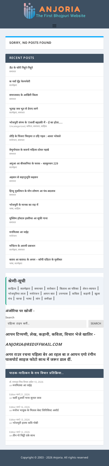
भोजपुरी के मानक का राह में (23, 205)
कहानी (87, 294)
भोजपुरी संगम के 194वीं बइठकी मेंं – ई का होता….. (36, 123)
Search (9, 318)
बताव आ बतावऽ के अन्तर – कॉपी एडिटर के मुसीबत (35, 260)
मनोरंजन (13, 140)
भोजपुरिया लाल (17, 294)
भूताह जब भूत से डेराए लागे (23, 109)
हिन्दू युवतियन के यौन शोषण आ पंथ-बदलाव (32, 191)
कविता (29, 126)
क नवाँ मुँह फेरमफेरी (19, 81)
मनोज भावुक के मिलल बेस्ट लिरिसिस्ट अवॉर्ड (36, 410)
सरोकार (51, 289)
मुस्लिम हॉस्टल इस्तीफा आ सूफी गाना (28, 218)
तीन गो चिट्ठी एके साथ (24, 436)
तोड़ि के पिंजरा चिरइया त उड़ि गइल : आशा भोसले (35, 136)
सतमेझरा (13, 85)
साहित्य (44, 126)
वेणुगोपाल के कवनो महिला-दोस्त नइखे (29, 150)
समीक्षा (48, 299)
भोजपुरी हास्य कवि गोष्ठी (25, 423)
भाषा (11, 208)
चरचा (19, 299)
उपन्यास (63, 294)
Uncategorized (17, 126)
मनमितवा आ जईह (19, 232)
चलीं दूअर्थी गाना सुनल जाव (27, 398)
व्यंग (38, 299)
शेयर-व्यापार (90, 289)
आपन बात (49, 294)
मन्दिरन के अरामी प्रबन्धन (22, 246)
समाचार (12, 71)
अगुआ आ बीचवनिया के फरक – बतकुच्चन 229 (33, 164)
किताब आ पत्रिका (69, 289)
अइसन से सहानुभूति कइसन (23, 177)
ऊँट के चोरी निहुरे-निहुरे (21, 68)
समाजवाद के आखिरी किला (23, 95)
